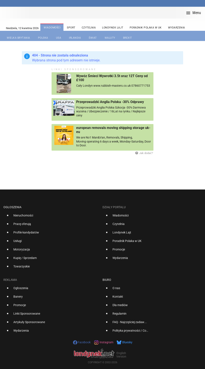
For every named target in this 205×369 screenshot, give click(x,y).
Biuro (106, 279)
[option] (51, 217)
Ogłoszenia (12, 207)
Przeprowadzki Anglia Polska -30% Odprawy (110, 102)
